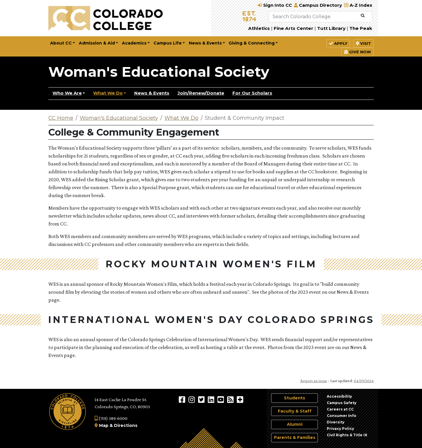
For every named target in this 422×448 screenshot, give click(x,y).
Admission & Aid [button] (97, 43)
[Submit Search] (362, 15)
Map (103, 425)
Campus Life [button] (168, 43)
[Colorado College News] (231, 399)
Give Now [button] (357, 51)
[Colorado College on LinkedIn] (212, 399)
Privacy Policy (340, 428)
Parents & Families (294, 437)
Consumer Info (341, 415)
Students (294, 398)
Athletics (259, 28)
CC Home (60, 118)
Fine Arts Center (293, 28)
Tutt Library (331, 28)
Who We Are (67, 93)
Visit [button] (363, 43)
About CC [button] (61, 43)
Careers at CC (340, 409)
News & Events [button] (205, 43)
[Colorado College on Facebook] (183, 399)
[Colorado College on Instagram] (192, 399)
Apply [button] (338, 43)
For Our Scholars (252, 93)
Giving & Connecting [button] (252, 43)
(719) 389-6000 (111, 418)
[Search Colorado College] (313, 16)
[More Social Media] (240, 399)
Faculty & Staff (295, 411)
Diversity (335, 422)
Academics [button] (134, 43)
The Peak (360, 28)
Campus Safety (341, 403)
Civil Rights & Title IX (347, 435)
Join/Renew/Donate (201, 93)
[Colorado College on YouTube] (221, 399)
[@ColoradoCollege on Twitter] (202, 399)
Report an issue (313, 380)
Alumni (294, 424)
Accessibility (339, 396)
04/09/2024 (364, 380)
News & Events (151, 93)
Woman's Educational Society (158, 71)
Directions (125, 425)
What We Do (108, 93)
